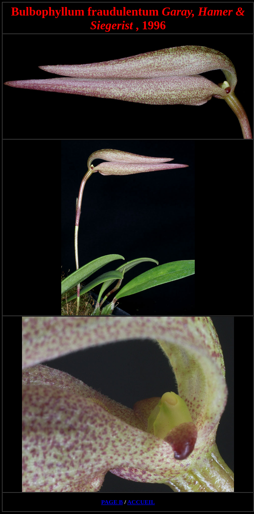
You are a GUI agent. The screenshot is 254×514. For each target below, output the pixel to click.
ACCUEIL (141, 502)
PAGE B (112, 502)
